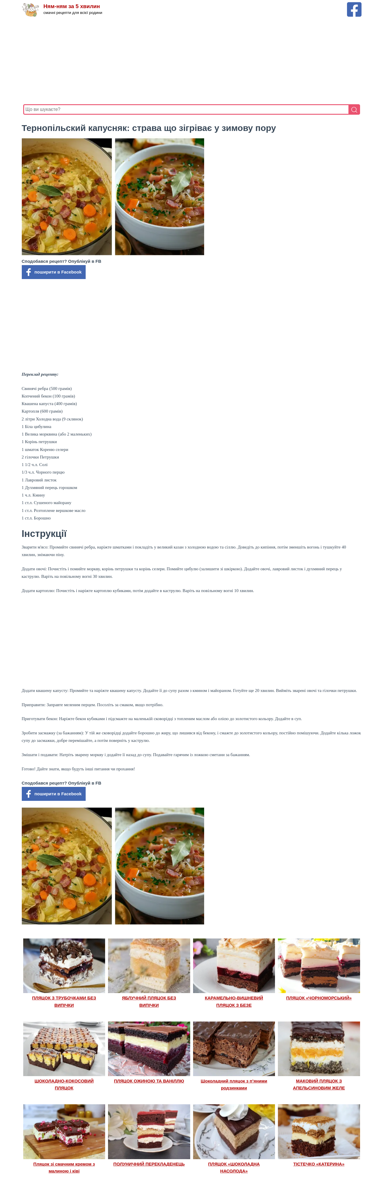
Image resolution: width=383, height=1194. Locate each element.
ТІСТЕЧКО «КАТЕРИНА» (318, 1163)
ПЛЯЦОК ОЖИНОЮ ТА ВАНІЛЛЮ (149, 1080)
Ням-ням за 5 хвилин (72, 6)
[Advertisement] (191, 60)
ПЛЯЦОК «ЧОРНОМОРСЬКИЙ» (319, 997)
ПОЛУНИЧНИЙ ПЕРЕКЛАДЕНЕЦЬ (149, 1163)
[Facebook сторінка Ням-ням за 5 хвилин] (354, 4)
